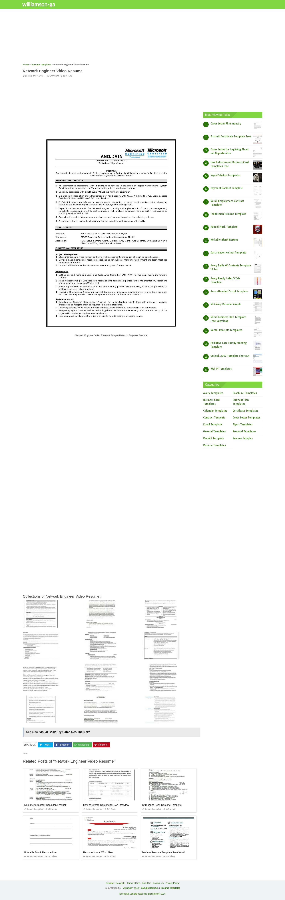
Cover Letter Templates (246, 417)
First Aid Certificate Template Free (230, 136)
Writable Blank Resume (224, 239)
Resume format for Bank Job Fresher (45, 805)
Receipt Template (213, 438)
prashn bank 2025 (157, 894)
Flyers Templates (243, 424)
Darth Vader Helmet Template (228, 252)
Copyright (120, 883)
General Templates (214, 431)
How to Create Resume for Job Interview (106, 805)
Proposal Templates (244, 431)
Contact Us (158, 883)
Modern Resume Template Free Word (163, 852)
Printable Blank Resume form (40, 852)
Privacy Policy (172, 883)
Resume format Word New (98, 852)
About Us (146, 883)
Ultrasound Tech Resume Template (162, 805)
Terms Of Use (133, 883)
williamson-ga (41, 4)
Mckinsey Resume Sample (225, 304)
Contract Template (214, 417)
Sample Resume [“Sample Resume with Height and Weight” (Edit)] (149, 888)
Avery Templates (213, 393)
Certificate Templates (245, 410)
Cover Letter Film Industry (225, 123)
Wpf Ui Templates (221, 368)
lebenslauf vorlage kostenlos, (133, 894)
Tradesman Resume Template (228, 214)
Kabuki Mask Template (224, 226)
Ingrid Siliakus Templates (225, 175)
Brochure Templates (245, 393)
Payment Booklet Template (226, 188)
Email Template (212, 424)
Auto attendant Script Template (229, 291)
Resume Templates (34, 76)
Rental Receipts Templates (226, 330)
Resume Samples (243, 438)
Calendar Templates (215, 410)
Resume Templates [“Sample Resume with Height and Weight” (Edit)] (170, 888)
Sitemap (110, 883)
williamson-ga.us (131, 888)
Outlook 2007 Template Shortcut (229, 355)
